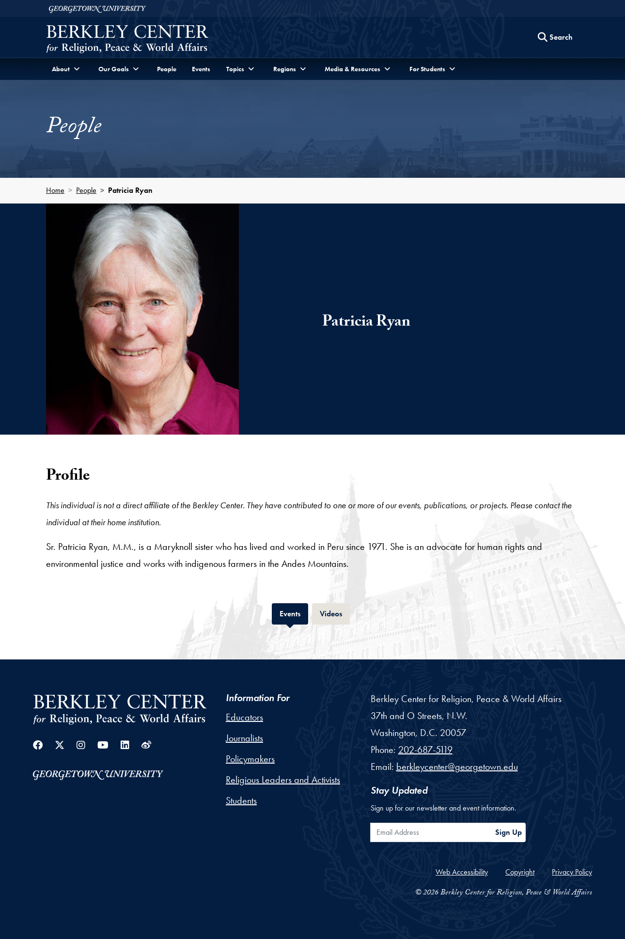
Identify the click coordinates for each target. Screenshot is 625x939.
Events (201, 68)
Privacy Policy (572, 872)
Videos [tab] (335, 613)
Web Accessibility (462, 872)
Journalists (244, 738)
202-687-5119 (425, 749)
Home (55, 190)
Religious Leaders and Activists (283, 779)
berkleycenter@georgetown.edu (457, 766)
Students (241, 800)
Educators (244, 717)
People (166, 68)
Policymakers (250, 758)
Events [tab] (294, 613)
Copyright (519, 872)
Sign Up (508, 832)
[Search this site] (555, 37)
